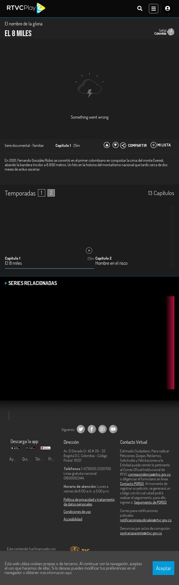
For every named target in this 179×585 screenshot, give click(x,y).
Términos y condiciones (40, 459)
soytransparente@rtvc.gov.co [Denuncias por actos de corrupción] (141, 533)
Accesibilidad (73, 519)
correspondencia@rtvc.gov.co (149, 474)
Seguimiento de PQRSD (150, 502)
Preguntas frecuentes (53, 459)
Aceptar (163, 568)
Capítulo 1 (12, 258)
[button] (168, 240)
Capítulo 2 (103, 258)
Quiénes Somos (27, 459)
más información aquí (56, 572)
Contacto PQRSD (132, 484)
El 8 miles (13, 263)
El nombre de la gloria (23, 24)
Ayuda (14, 459)
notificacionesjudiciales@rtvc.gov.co (146, 520)
